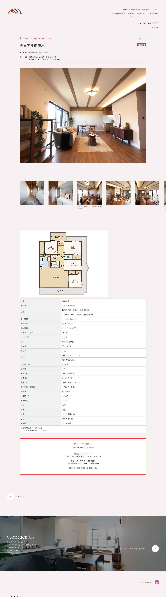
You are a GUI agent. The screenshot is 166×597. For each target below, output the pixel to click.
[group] (32, 194)
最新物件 (131, 13)
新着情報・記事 (119, 13)
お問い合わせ (152, 13)
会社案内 (140, 13)
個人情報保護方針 (148, 582)
